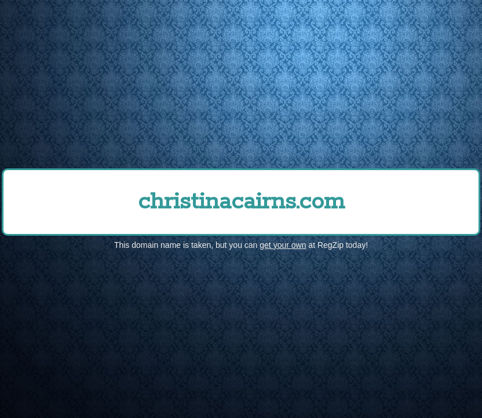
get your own (283, 245)
